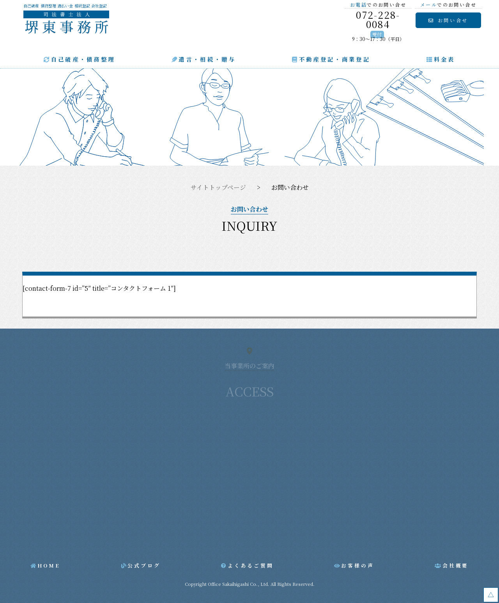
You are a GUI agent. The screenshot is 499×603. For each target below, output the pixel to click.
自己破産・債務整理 (83, 59)
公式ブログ (143, 565)
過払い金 (65, 6)
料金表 (444, 59)
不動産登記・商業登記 (334, 59)
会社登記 (99, 6)
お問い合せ (453, 20)
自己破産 (31, 6)
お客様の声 (357, 565)
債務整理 (48, 6)
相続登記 (82, 6)
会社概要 (455, 565)
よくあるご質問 (251, 565)
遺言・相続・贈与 (207, 59)
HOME (48, 565)
